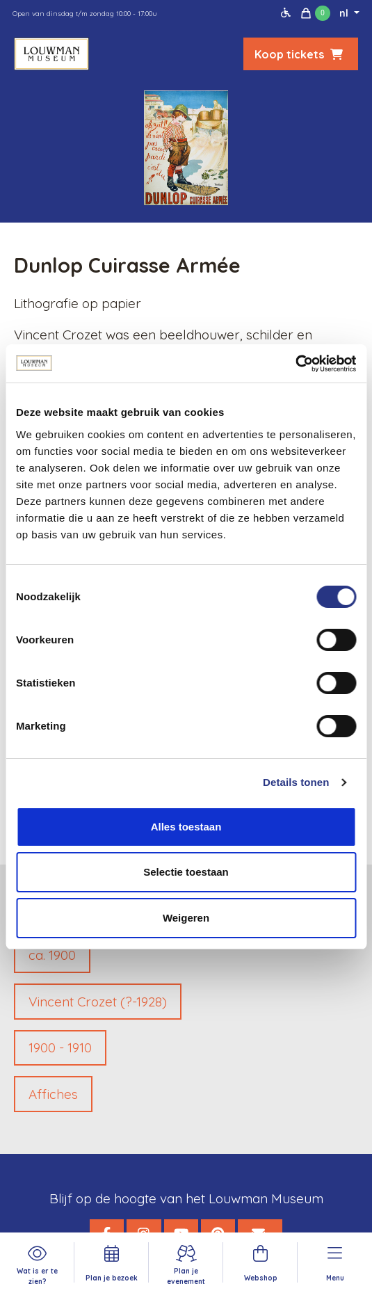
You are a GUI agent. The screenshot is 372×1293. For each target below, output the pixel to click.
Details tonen (296, 782)
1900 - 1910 (60, 1047)
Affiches (53, 1094)
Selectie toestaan (186, 872)
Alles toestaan (186, 827)
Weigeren (186, 918)
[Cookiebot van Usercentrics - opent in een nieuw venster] (295, 364)
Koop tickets (300, 54)
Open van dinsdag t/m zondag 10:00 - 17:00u (85, 13)
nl (345, 13)
